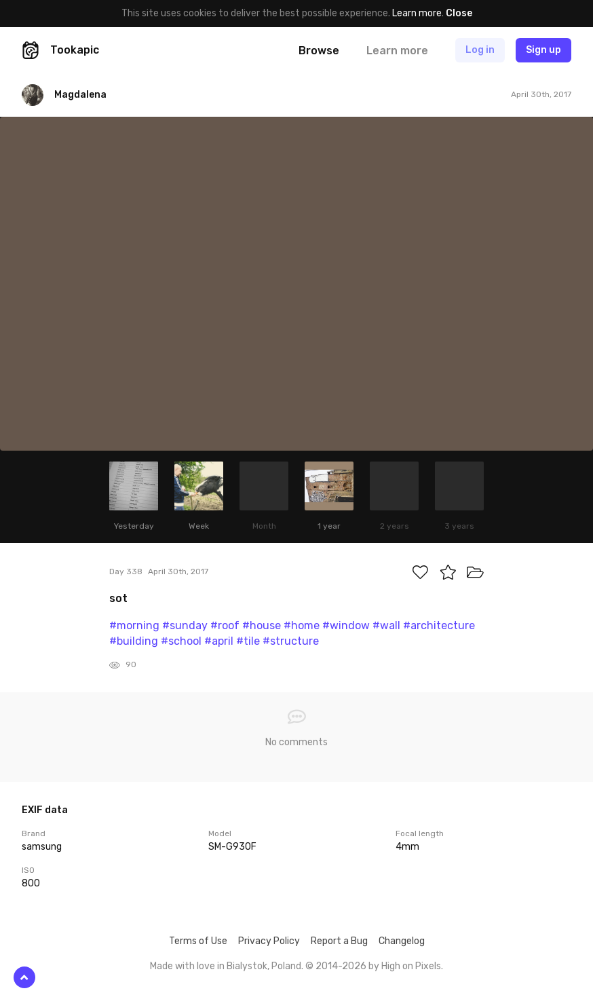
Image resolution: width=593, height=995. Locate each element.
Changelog (402, 941)
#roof (225, 625)
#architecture (439, 625)
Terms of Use (198, 941)
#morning (134, 625)
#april (218, 641)
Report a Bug (339, 941)
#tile (248, 641)
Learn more (417, 13)
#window (346, 625)
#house (261, 625)
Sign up (543, 50)
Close (459, 13)
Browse (319, 50)
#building (133, 641)
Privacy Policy (269, 941)
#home (302, 625)
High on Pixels (411, 966)
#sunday (185, 625)
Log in (480, 50)
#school (181, 641)
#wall (386, 625)
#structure (291, 641)
